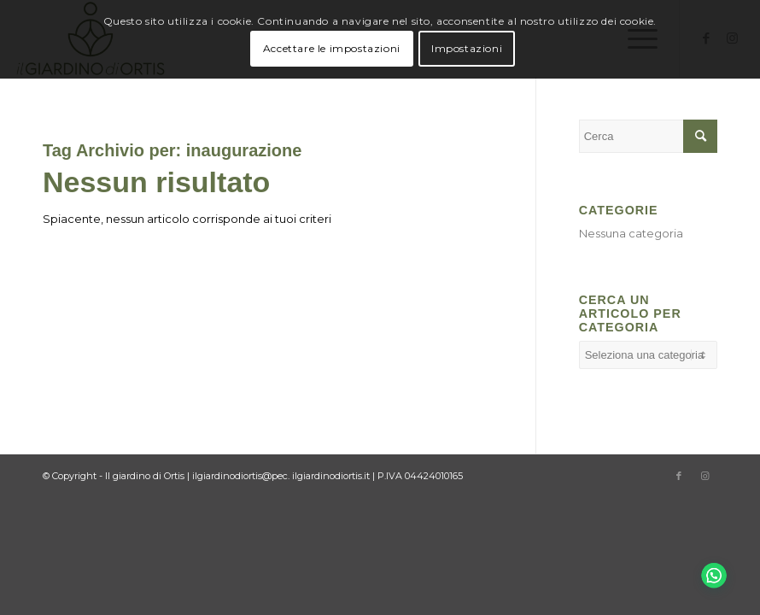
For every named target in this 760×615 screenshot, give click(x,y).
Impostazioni (466, 48)
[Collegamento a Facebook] (679, 476)
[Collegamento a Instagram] (704, 476)
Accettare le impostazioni (331, 48)
